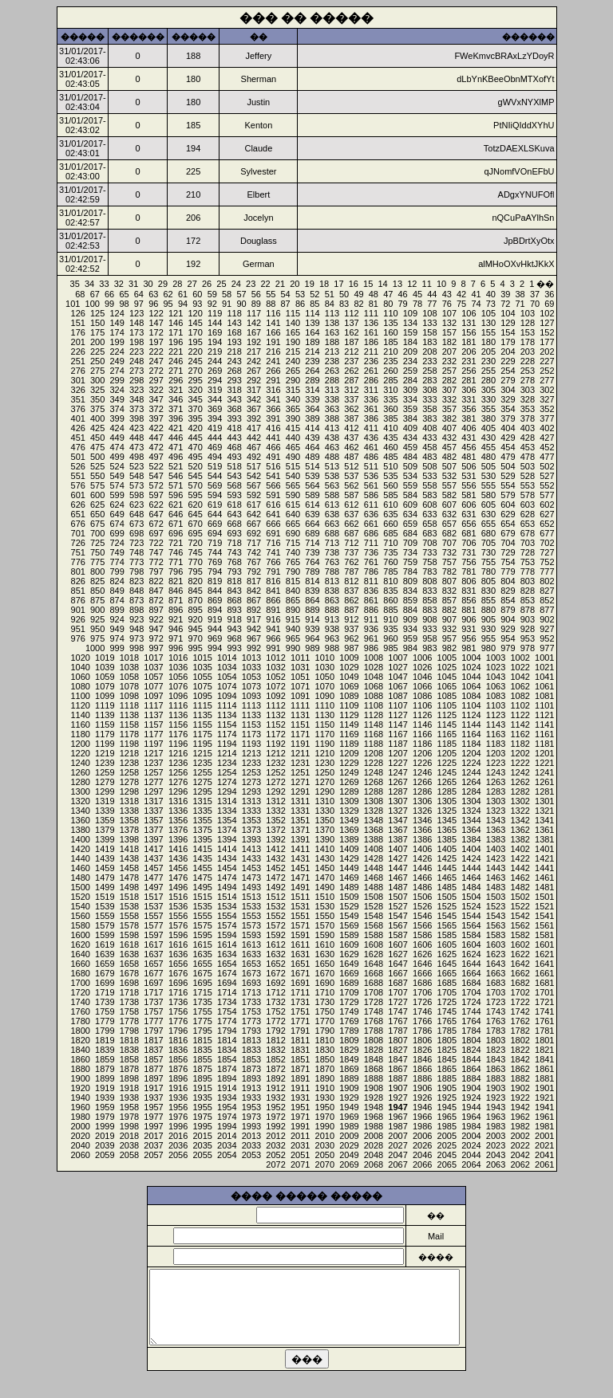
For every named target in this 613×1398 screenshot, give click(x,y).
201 (78, 342)
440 (293, 437)
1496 (178, 887)
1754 (226, 1011)
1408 (373, 849)
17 (338, 284)
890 (293, 610)
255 (488, 370)
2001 (544, 1136)
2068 (373, 1164)
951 (78, 629)
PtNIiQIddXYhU (523, 125)
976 (78, 638)
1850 (324, 1059)
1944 (471, 1107)
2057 (153, 1155)
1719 (104, 992)
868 (234, 600)
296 (175, 380)
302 (547, 390)
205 (488, 351)
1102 (519, 705)
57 (241, 294)
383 (429, 418)
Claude (258, 148)
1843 (495, 1059)
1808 (373, 1040)
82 (358, 303)
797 (155, 571)
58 (226, 294)
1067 (397, 686)
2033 (251, 1145)
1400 (79, 839)
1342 (519, 820)
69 (549, 303)
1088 (373, 696)
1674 (226, 973)
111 (371, 313)
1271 (300, 782)
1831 (300, 1049)
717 (254, 543)
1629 (348, 954)
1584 (471, 935)
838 (332, 590)
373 (136, 409)
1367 (397, 829)
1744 (471, 1011)
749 (116, 552)
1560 (79, 916)
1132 (275, 715)
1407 (397, 849)
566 (273, 485)
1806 (422, 1040)
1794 (226, 1030)
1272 (275, 782)
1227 (397, 763)
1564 (471, 925)
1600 (79, 935)
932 (449, 629)
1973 (251, 1116)
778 (527, 571)
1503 (495, 896)
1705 (447, 992)
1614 (226, 944)
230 (488, 361)
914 (312, 619)
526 (78, 466)
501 (78, 456)
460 (390, 447)
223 (136, 351)
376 (78, 409)
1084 (471, 696)
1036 (178, 667)
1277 (153, 782)
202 (547, 351)
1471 (300, 877)
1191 (300, 743)
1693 (251, 983)
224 (116, 351)
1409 (348, 849)
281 (468, 380)
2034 (226, 1145)
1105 (447, 705)
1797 (153, 1030)
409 (410, 428)
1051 (300, 676)
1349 (348, 820)
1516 (178, 896)
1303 (495, 801)
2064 (471, 1164)
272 (155, 370)
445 (195, 437)
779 (507, 571)
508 (429, 466)
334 (410, 399)
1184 (471, 743)
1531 (300, 906)
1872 (275, 1069)
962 (351, 638)
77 (432, 303)
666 (273, 523)
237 (351, 361)
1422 (519, 858)
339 (312, 399)
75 (461, 303)
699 (116, 533)
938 (332, 629)
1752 (275, 1011)
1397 (153, 839)
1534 (226, 906)
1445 (447, 868)
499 (116, 456)
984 (410, 648)
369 (215, 409)
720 (195, 543)
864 (312, 600)
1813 (251, 1040)
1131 (300, 715)
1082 (519, 696)
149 (116, 323)
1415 (202, 849)
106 (468, 313)
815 (293, 581)
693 (234, 533)
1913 (251, 1088)
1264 (471, 782)
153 (527, 332)
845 (195, 590)
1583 (495, 935)
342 (254, 399)
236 (371, 361)
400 (97, 418)
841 (273, 590)
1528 (373, 906)
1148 (373, 724)
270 (195, 370)
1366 (422, 829)
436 (371, 437)
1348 (373, 820)
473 (136, 447)
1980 (79, 1116)
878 (527, 610)
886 (371, 610)
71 (520, 303)
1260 (79, 772)
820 (195, 581)
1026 (422, 667)
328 (527, 399)
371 (175, 409)
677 (547, 533)
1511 (300, 896)
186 (371, 342)
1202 (519, 753)
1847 (397, 1059)
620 (195, 504)
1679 (104, 973)
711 (371, 543)
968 (234, 638)
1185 (447, 743)
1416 (178, 849)
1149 (348, 724)
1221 (544, 763)
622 (155, 504)
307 (449, 390)
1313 (251, 801)
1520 (79, 896)
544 (215, 476)
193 (234, 342)
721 (175, 543)
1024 (471, 667)
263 (332, 370)
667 (254, 523)
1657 (153, 963)
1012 (275, 657)
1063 (495, 686)
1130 (324, 715)
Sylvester (258, 171)
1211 (300, 753)
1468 (373, 877)
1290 (324, 791)
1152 (275, 724)
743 (234, 552)
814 (312, 581)
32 (119, 284)
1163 (495, 734)
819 (215, 581)
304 (507, 390)
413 (332, 428)
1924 (471, 1097)
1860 (79, 1059)
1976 (178, 1116)
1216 (178, 753)
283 (429, 380)
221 (175, 351)
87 (286, 303)
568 (234, 485)
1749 (348, 1011)
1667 (397, 973)
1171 (300, 734)
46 (403, 294)
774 (116, 562)
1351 (300, 820)
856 (468, 600)
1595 (202, 935)
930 (488, 629)
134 (410, 323)
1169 (348, 734)
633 (429, 514)
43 (447, 294)
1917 (153, 1088)
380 (488, 418)
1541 (544, 916)
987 (351, 648)
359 (410, 409)
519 (215, 466)
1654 (226, 963)
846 (175, 590)
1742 (519, 1011)
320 (195, 390)
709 (410, 543)
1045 (447, 676)
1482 (519, 887)
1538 (129, 906)
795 (195, 571)
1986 (422, 1126)
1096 (178, 696)
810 (390, 581)
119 (215, 313)
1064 (471, 686)
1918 (129, 1088)
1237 (153, 763)
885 (390, 610)
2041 (544, 1155)
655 (488, 523)
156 (468, 332)
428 (527, 437)
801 (78, 571)
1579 (104, 925)
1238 (129, 763)
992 (254, 648)
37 (535, 294)
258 (429, 370)
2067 (397, 1164)
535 (390, 476)
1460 (79, 868)
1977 (153, 1116)
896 (175, 610)
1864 (471, 1069)
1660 (79, 963)
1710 (324, 992)
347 (155, 399)
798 (136, 571)
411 (371, 428)
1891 (300, 1078)
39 (505, 294)
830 (488, 590)
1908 (373, 1088)
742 (254, 552)
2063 (495, 1164)
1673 (251, 973)
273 (136, 370)
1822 (519, 1049)
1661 (544, 973)
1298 (129, 791)
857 (449, 600)
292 (254, 380)
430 (488, 437)
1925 (447, 1097)
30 (147, 284)
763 (332, 562)
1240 (79, 763)
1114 (226, 705)
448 (136, 437)
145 (195, 323)
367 (254, 409)
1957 (153, 1107)
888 (332, 610)
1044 (471, 676)
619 (215, 504)
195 (195, 342)
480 (488, 456)
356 (468, 409)
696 (175, 533)
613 (332, 504)
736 (371, 552)
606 (468, 504)
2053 (251, 1155)
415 (293, 428)
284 (410, 380)
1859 (104, 1059)
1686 (422, 983)
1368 (373, 829)
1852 (275, 1059)
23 (250, 284)
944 (215, 629)
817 (254, 581)
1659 (104, 963)
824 (116, 581)
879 (507, 610)
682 (449, 533)
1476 (178, 877)
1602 (519, 944)
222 (155, 351)
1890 (324, 1078)
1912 (275, 1088)
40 (491, 294)
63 (153, 294)
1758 (129, 1011)
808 (429, 581)
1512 (275, 896)
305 (488, 390)
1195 (202, 743)
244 (215, 361)
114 (312, 313)
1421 (544, 858)
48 (373, 294)
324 (116, 390)
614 (312, 504)
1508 (373, 896)
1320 (79, 801)
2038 (129, 1145)
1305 (447, 801)
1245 (447, 772)
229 (507, 361)
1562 (519, 925)
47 (388, 294)
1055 (202, 676)
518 (234, 466)
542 (254, 476)
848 (136, 590)
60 (197, 294)
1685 (447, 983)
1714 (226, 992)
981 (468, 648)
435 (390, 437)
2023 (495, 1145)
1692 (275, 983)
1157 (153, 724)
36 (549, 294)
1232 (275, 763)
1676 (178, 973)
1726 (422, 1002)
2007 (397, 1136)
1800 (79, 1030)
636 (371, 514)
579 (507, 495)
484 (410, 456)
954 (507, 638)
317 (254, 390)
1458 (129, 868)
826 (78, 581)
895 (195, 610)
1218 (129, 753)
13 (397, 284)
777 (547, 571)
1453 (251, 868)
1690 (324, 983)
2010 (324, 1136)
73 (491, 303)
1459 (104, 868)
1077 (153, 686)
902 (547, 619)
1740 (79, 1002)
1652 (275, 963)
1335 (202, 810)
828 (527, 590)
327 (547, 399)
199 (116, 342)
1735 (202, 1002)
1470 (324, 877)
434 (410, 437)
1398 (129, 839)
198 (136, 342)
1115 (202, 705)
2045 (447, 1155)
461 (371, 447)
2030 (324, 1145)
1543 (495, 916)
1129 (348, 715)
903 (527, 619)
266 (273, 370)
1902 (519, 1088)
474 (116, 447)
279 (507, 380)
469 (215, 447)
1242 (519, 772)
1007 (397, 657)
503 (527, 466)
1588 (373, 935)
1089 (348, 696)
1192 (275, 743)
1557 (153, 916)
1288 (373, 791)
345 (195, 399)
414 (312, 428)
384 (410, 418)
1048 (373, 676)
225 (97, 351)
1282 (519, 791)
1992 (275, 1126)
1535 (202, 906)
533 (429, 476)
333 (429, 399)
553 (527, 485)
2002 (519, 1136)
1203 (495, 753)
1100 (79, 696)
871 (175, 600)
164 (312, 332)
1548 (373, 916)
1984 (471, 1126)
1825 (447, 1049)
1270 (324, 782)
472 (155, 447)
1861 (544, 1069)
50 (344, 294)
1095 (202, 696)
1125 (447, 715)
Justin (259, 102)
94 (183, 303)
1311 (300, 801)
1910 (324, 1088)
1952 (275, 1107)
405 (488, 428)
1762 (519, 1021)
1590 (324, 935)
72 (505, 303)
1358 (129, 820)
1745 (447, 1011)
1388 (373, 839)
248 (136, 361)
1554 (226, 916)
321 (175, 390)
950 (97, 629)
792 (254, 571)
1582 (519, 935)
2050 (324, 1155)
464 (312, 447)
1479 (104, 877)
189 (312, 342)
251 (78, 361)
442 (254, 437)
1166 (422, 734)
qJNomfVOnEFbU (519, 171)
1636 (178, 954)
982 (449, 648)
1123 (495, 715)
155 (488, 332)
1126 (422, 715)
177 (547, 342)
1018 (129, 657)
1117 (153, 705)
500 (97, 456)
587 (351, 495)
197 (155, 342)
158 (429, 332)
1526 (422, 906)
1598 (129, 935)
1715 (202, 992)
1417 (153, 849)
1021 (544, 667)
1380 (79, 829)
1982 (519, 1126)
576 (78, 485)
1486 (422, 887)
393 (234, 418)
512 (351, 466)
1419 (104, 849)
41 (476, 294)
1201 (544, 753)
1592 (275, 935)
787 (351, 571)
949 (116, 629)
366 (273, 409)
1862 (519, 1069)
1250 (324, 772)
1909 (348, 1088)
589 (312, 495)
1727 (397, 1002)
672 (155, 523)
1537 (153, 906)
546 (175, 476)
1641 (544, 963)
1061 (544, 686)
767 (254, 562)
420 (195, 428)
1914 (226, 1088)
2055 (202, 1155)
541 (273, 476)
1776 (178, 1021)
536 (371, 476)
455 (488, 447)
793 (234, 571)
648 (136, 514)
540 (293, 476)
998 (136, 648)
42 (461, 294)
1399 (104, 839)
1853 (251, 1059)
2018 (129, 1136)
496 (175, 456)
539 (312, 476)
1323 (495, 810)
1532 (275, 906)
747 (155, 552)
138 (332, 323)
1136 (178, 715)
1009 (348, 657)
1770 (324, 1021)
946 (175, 629)
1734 (226, 1002)
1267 (397, 782)
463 (332, 447)
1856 (178, 1059)
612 (351, 504)
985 (390, 648)
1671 (300, 973)
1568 (373, 925)
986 (371, 648)
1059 (104, 676)
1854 (226, 1059)
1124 (471, 715)
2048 (373, 1155)
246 (175, 361)
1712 (275, 992)
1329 (348, 810)
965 (293, 638)
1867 (397, 1069)
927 (547, 629)
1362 (519, 829)
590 (293, 495)
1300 (79, 791)
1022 (519, 667)
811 (371, 581)
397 (155, 418)
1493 (251, 887)
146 (175, 323)
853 (527, 600)
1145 (447, 724)
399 (116, 418)
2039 (104, 1145)
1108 (373, 705)
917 (254, 619)
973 (136, 638)
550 (97, 476)
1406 (422, 849)
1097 (153, 696)
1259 (104, 772)
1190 (324, 743)
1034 (226, 667)
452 (547, 447)
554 (507, 485)
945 (195, 629)
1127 (397, 715)
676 (78, 523)
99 (109, 303)
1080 (79, 686)
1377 (153, 829)
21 (280, 284)
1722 (519, 1002)
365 (293, 409)
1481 (544, 887)
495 (195, 456)
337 (351, 399)
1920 (79, 1088)
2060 (79, 1155)
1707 (397, 992)
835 (390, 590)
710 (390, 543)
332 (449, 399)
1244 (471, 772)
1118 (129, 705)
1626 (422, 954)
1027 (397, 667)
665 (293, 523)
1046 (422, 676)
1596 (178, 935)
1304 (471, 801)
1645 (447, 963)
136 (371, 323)
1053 (251, 676)
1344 (471, 820)
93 (197, 303)
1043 (495, 676)
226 (78, 351)
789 (312, 571)
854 (507, 600)
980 (488, 648)
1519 (104, 896)
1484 (471, 887)
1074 (226, 686)
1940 (79, 1097)
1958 (129, 1107)
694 (215, 533)
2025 (447, 1145)
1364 (471, 829)
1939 (104, 1097)
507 (449, 466)
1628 (373, 954)
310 (390, 390)
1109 (348, 705)
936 (371, 629)
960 (390, 638)
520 (195, 466)
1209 (348, 753)
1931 (300, 1097)
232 (449, 361)
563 (332, 485)
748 (136, 552)
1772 (275, 1021)
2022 (519, 1145)
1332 (275, 810)
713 (332, 543)
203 (527, 351)
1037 (153, 667)
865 (293, 600)
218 (234, 351)
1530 (324, 906)
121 (175, 313)
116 (273, 313)
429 (507, 437)
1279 (104, 782)
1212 (275, 753)
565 (293, 485)
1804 (471, 1040)
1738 (129, 1002)
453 (527, 447)
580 (488, 495)
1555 (202, 916)
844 (215, 590)
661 (371, 523)
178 (527, 342)
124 (116, 313)
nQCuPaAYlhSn (523, 217)
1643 (495, 963)
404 (507, 428)
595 (195, 495)
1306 (422, 801)
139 (312, 323)
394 (215, 418)
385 (390, 418)
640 (293, 514)
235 (390, 361)
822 (155, 581)
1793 (251, 1030)
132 (449, 323)
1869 (348, 1069)
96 (153, 303)
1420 (79, 849)
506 (468, 466)
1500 (79, 887)
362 (351, 409)
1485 (447, 887)
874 (116, 600)
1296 (178, 791)
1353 (251, 820)
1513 (251, 896)
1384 (471, 839)
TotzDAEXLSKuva (519, 148)
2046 (422, 1155)
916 (273, 619)
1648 (373, 963)
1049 (348, 676)
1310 (324, 801)
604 (507, 504)
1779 (104, 1021)
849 (116, 590)
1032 (275, 667)
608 (429, 504)
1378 (129, 829)
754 (507, 562)
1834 (226, 1049)
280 (488, 380)
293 (234, 380)
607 (449, 504)
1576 (178, 925)
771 (175, 562)
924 (116, 619)
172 (155, 332)
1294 (226, 791)
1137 (153, 715)
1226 (422, 763)
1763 (495, 1021)
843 (234, 590)
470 (195, 447)
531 (468, 476)
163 (332, 332)
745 (195, 552)
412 (351, 428)
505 (488, 466)
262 (351, 370)
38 (520, 294)
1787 (397, 1030)
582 (449, 495)
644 (215, 514)
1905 (447, 1088)
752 (547, 562)
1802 (519, 1040)
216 (273, 351)
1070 (324, 686)
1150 (324, 724)
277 (547, 380)
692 (254, 533)
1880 (79, 1069)
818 (234, 581)
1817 (153, 1040)
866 (273, 600)
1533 (251, 906)
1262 (519, 782)
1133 (251, 715)
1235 (202, 763)
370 (195, 409)
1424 (471, 858)
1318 (129, 801)
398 (136, 418)
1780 (79, 1021)
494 (215, 456)
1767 (397, 1021)
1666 (422, 973)
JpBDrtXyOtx (529, 240)
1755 (202, 1011)
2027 (397, 1145)
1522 (519, 906)
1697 (153, 983)
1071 (300, 686)
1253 (251, 772)
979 (507, 648)
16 (353, 284)
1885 (447, 1078)
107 (449, 313)
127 (547, 323)
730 (488, 552)
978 (527, 648)
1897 (153, 1078)
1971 (300, 1116)
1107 (397, 705)
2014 (226, 1136)
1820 (79, 1040)
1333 (251, 810)
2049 (348, 1155)
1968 (373, 1116)
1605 (447, 944)
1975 (202, 1116)
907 (449, 619)
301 (78, 380)
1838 (129, 1049)
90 (241, 303)
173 (136, 332)
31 (133, 284)
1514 (226, 896)
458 (429, 447)
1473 (251, 877)
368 (234, 409)
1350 (324, 820)
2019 (104, 1136)
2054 (226, 1155)
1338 (129, 810)
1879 (104, 1069)
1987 (397, 1126)
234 (410, 361)
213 (332, 351)
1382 (519, 839)
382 (449, 418)
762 (351, 562)
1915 (202, 1088)
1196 (178, 743)
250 (97, 361)
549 (116, 476)
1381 (544, 839)
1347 (397, 820)
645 (195, 514)
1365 (447, 829)
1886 (422, 1078)
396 (175, 418)
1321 (544, 810)
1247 (397, 772)
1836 (178, 1049)
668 (234, 523)
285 (390, 380)
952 (547, 638)
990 (293, 648)
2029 (348, 1145)
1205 (447, 753)
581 (468, 495)
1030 (324, 667)
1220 (79, 753)
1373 (251, 829)
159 (410, 332)
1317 (153, 801)
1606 (422, 944)
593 (234, 495)
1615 (202, 944)
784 (410, 571)
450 (97, 437)
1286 (422, 791)
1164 (471, 734)
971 (175, 638)
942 (254, 629)
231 (468, 361)
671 (175, 523)
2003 (495, 1136)
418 (234, 428)
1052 (275, 676)
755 (488, 562)
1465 (447, 877)
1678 (129, 973)
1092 (275, 696)
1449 (348, 868)
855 (488, 600)
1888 (373, 1078)
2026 (422, 1145)
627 (547, 514)
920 (195, 619)
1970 (324, 1116)
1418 (129, 849)
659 (410, 523)
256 (468, 370)
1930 (324, 1097)
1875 (202, 1069)
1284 (471, 791)
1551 (300, 916)
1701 (544, 992)
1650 (324, 963)
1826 (422, 1049)
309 (410, 390)
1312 (275, 801)
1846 (422, 1059)
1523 (495, 906)
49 (358, 294)
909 (410, 619)
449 (116, 437)
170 (195, 332)
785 (390, 571)
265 (293, 370)
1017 (153, 657)
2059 (104, 1155)
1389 (348, 839)
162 (351, 332)
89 (256, 303)
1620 (79, 944)
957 (449, 638)
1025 (447, 667)
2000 (79, 1126)
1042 (519, 676)
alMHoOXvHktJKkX (516, 264)
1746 (422, 1011)
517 (254, 466)
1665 (447, 973)
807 (449, 581)
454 (507, 447)
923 (136, 619)
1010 (324, 657)
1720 (79, 992)
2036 (178, 1145)
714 (312, 543)
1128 (373, 715)
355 (488, 409)
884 (410, 610)
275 (97, 370)
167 (254, 332)
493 (234, 456)
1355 (202, 820)
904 (507, 619)
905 (488, 619)
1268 (373, 782)
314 (312, 390)
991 (273, 648)
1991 (300, 1126)
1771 (300, 1021)
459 (410, 447)
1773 (251, 1021)
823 (136, 581)
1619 (104, 944)
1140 (79, 715)
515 (293, 466)
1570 (324, 925)
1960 (79, 1107)
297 (155, 380)
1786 (422, 1030)
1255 (202, 772)
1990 (324, 1126)
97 (139, 303)
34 (89, 284)
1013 (251, 657)
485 (390, 456)
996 (175, 648)
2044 (471, 1155)
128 (527, 323)
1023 (495, 667)
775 (97, 562)
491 (273, 456)
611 (371, 504)
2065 (447, 1164)
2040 (79, 1145)
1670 (324, 973)
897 (155, 610)
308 (429, 390)
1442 (519, 868)
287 (351, 380)
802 (547, 581)
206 (468, 351)
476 (78, 447)
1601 (544, 944)
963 (332, 638)
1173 (251, 734)
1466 (422, 877)
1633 (251, 954)
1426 (422, 858)
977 (547, 648)
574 (116, 485)
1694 (226, 983)
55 (270, 294)
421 (175, 428)
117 (254, 313)
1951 (300, 1107)
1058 (129, 676)
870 (195, 600)
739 (312, 552)
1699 (104, 983)
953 (527, 638)
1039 (104, 667)
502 (547, 466)
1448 (373, 868)
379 (507, 418)
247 (155, 361)
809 (410, 581)
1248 (373, 772)
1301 (544, 801)
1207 (397, 753)
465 (293, 447)
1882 (519, 1078)
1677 (153, 973)
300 (97, 380)
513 (332, 466)
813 (332, 581)
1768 (373, 1021)
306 (468, 390)
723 (136, 543)
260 (390, 370)
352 (547, 409)
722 (155, 543)
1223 (495, 763)
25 (221, 284)
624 (116, 504)
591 (273, 495)
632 (449, 514)
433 (429, 437)
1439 (104, 858)
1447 (397, 868)
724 (116, 543)
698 (136, 533)
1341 (544, 820)
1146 (422, 724)
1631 (300, 954)
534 (410, 476)
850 (97, 590)
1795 (202, 1030)
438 (332, 437)
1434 (226, 858)
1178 (129, 734)
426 (78, 428)
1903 (495, 1088)
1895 (202, 1078)
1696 (178, 983)
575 (97, 485)
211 (371, 351)
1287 (397, 791)
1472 (275, 877)
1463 (495, 877)
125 (97, 313)
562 (351, 485)
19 (309, 284)
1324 (471, 810)
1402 (519, 849)
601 (78, 495)
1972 (275, 1116)
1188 (373, 743)
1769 (348, 1021)
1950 (324, 1107)
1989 (348, 1126)
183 (429, 342)
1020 (79, 657)
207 (449, 351)
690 (293, 533)
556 (468, 485)
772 (155, 562)
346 (175, 399)
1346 (422, 820)
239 (312, 361)
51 (329, 294)
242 (254, 361)
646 (175, 514)
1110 (324, 705)
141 (273, 323)
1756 (178, 1011)
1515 (202, 896)
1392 (275, 839)
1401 (544, 849)
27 (192, 284)
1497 (153, 887)
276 (78, 370)
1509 (348, 896)
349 (116, 399)
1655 (202, 963)
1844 (471, 1059)
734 (410, 552)
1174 (226, 734)
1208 (373, 753)
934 (410, 629)
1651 (300, 963)
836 (371, 590)
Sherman (259, 79)
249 (116, 361)
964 (312, 638)
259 (410, 370)
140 (293, 323)
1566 (422, 925)
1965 (447, 1116)
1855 (202, 1059)
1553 (251, 916)
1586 (422, 935)
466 (273, 447)
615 (293, 504)
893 (234, 610)
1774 (226, 1021)
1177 (153, 734)
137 (351, 323)
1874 (226, 1069)
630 (488, 514)
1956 (178, 1107)
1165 (447, 734)
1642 (519, 963)
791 (273, 571)
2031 (300, 1145)
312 (351, 390)
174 (116, 332)
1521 (544, 906)
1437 (153, 858)
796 (175, 571)
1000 (95, 648)
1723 (495, 1002)
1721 (544, 1002)
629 (507, 514)
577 (547, 495)
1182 (519, 743)
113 (332, 313)
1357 (153, 820)
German (259, 264)
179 (507, 342)
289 (312, 380)
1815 (202, 1040)
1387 (397, 839)
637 (351, 514)
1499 (104, 887)
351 (78, 399)
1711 (300, 992)
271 (175, 370)
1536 (178, 906)
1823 (495, 1049)
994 (215, 648)
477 (547, 456)
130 (488, 323)
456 (468, 447)
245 (195, 361)
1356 (178, 820)
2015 (202, 1136)
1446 (422, 868)
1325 (447, 810)
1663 (495, 973)
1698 (129, 983)
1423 (495, 858)
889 (312, 610)
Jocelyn (258, 217)
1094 (226, 696)
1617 (153, 944)
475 (97, 447)
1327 (397, 810)
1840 (79, 1049)
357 (449, 409)
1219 (104, 753)
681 (468, 533)
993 (234, 648)
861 (371, 600)
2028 (373, 1145)
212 (351, 351)
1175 (202, 734)
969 (215, 638)
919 (215, 619)
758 (429, 562)
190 (293, 342)
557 (449, 485)
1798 (129, 1030)
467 (254, 447)
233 (429, 361)
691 (273, 533)
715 (293, 543)
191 (273, 342)
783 (429, 571)
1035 (202, 667)
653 (527, 523)
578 (527, 495)
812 (351, 581)
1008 (373, 657)
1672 (275, 973)
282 (449, 380)
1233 (251, 763)
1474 (226, 877)
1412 (275, 849)
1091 (300, 696)
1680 (79, 973)
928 (527, 629)
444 (215, 437)
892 (254, 610)
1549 (348, 916)
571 (175, 485)
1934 (226, 1097)
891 (273, 610)
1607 (397, 944)
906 (468, 619)
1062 (519, 686)
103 (527, 313)
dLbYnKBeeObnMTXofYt (505, 79)
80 (388, 303)
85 (314, 303)
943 (234, 629)
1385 (447, 839)
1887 (397, 1078)
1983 (495, 1126)
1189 (348, 743)
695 (195, 533)
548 (136, 476)
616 (273, 504)
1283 (495, 791)
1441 (544, 868)
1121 (544, 715)
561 (371, 485)
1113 (251, 705)
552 (547, 485)
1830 (324, 1049)
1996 (178, 1126)
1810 (324, 1040)
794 (215, 571)
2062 (519, 1164)
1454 (226, 868)
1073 (251, 686)
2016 (178, 1136)
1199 (104, 743)
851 (78, 590)
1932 (275, 1097)
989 (312, 648)
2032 (275, 1145)
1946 (422, 1107)
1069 (348, 686)
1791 (300, 1030)
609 (410, 504)
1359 (104, 820)
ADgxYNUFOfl (526, 194)
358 (429, 409)
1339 (104, 810)
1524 (471, 906)
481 (468, 456)
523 (136, 466)
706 (468, 543)
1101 (544, 705)
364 (312, 409)
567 (254, 485)
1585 (447, 935)
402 (547, 428)
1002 (519, 657)
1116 (178, 705)
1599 (104, 935)
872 (155, 600)
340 (293, 399)
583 (429, 495)
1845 (447, 1059)
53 (300, 294)
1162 (519, 734)
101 (72, 303)
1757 (153, 1011)
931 (468, 629)
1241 (544, 772)
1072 (275, 686)
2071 (300, 1164)
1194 (226, 743)
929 (507, 629)
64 (139, 294)
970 (195, 638)
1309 (348, 801)
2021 (544, 1145)
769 (215, 562)
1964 (471, 1116)
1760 (79, 1011)
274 (116, 370)
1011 (300, 657)
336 (371, 399)
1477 (153, 877)
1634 (226, 954)
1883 (495, 1078)
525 (97, 466)
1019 (104, 657)
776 (78, 562)
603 (527, 504)
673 (136, 523)
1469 (348, 877)
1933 (251, 1097)
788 (332, 571)
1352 (275, 820)
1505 (447, 896)
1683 (495, 983)
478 (527, 456)
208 (429, 351)
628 (527, 514)
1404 (471, 849)
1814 (226, 1040)
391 (273, 418)
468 (234, 447)
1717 (153, 992)
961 (371, 638)
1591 (300, 935)
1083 (495, 696)
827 (547, 590)
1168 (373, 734)
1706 (422, 992)
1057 (153, 676)
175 (97, 332)
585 (390, 495)
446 (175, 437)
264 (312, 370)
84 (329, 303)
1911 (300, 1088)
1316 (178, 801)
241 (273, 361)
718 (234, 543)
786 (371, 571)
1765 (447, 1021)
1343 (495, 820)
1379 (104, 829)
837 (351, 590)
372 (155, 409)
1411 (300, 849)
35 (75, 284)
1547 (397, 916)
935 (390, 629)
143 (234, 323)
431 (468, 437)
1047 (397, 676)
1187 (397, 743)
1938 (129, 1097)
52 (314, 294)
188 (332, 342)
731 (468, 552)
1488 (373, 887)
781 (468, 571)
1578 (129, 925)
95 (168, 303)
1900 (79, 1078)
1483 (495, 887)
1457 (153, 868)
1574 (226, 925)
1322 (519, 810)
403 (527, 428)
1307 (397, 801)
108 (429, 313)
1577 (153, 925)
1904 (471, 1088)
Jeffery (258, 56)
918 (234, 619)
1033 (251, 667)
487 (351, 456)
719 (215, 543)
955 (488, 638)
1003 (495, 657)
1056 (178, 676)
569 (215, 485)
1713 (251, 992)
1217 (153, 753)
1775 (202, 1021)
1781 (544, 1030)
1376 (178, 829)
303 (527, 390)
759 (410, 562)
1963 (495, 1116)
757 (449, 562)
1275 (202, 782)
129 (507, 323)
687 (351, 533)
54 (286, 294)
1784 (471, 1030)
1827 (397, 1049)
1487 (397, 887)
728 (527, 552)
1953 (251, 1107)
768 (234, 562)
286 (371, 380)
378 (527, 418)
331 (468, 399)
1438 (129, 858)
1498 (129, 887)
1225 (447, 763)
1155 (202, 724)
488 (332, 456)
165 (293, 332)
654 (507, 523)
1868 (373, 1069)
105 (488, 313)
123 (136, 313)
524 (116, 466)
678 (527, 533)
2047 (397, 1155)
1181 (544, 743)
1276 (178, 782)
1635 (202, 954)
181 (468, 342)
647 (155, 514)
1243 (495, 772)
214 (312, 351)
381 (468, 418)
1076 (178, 686)
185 (390, 342)
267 (254, 370)
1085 (447, 696)
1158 (129, 724)
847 (155, 590)
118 (234, 313)
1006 (422, 657)
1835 (202, 1049)
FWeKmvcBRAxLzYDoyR (504, 56)
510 (390, 466)
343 (234, 399)
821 (175, 581)
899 (116, 610)
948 (136, 629)
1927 (397, 1097)
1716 (178, 992)
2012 (275, 1136)
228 (527, 361)
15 (368, 284)
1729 (348, 1002)
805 (488, 581)
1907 (397, 1088)
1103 (495, 705)
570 (195, 485)
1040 (79, 667)
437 (351, 437)
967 (254, 638)
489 (312, 456)
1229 (348, 763)
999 (116, 648)
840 (293, 590)
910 (390, 619)
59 (212, 294)
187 (351, 342)
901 (78, 610)
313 (332, 390)
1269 (348, 782)
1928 (373, 1097)
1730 (324, 1002)
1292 (275, 791)
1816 (178, 1040)
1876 (178, 1069)
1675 (202, 973)
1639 (104, 954)
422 (155, 428)
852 (547, 600)
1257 (153, 772)
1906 (422, 1088)
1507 (397, 896)
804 (507, 581)
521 (175, 466)
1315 (202, 801)
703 (527, 543)
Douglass (258, 240)
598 (136, 495)
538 (332, 476)
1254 (226, 772)
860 (390, 600)
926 (78, 619)
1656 (178, 963)
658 (429, 523)
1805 (447, 1040)
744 (215, 552)
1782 (519, 1030)
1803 (495, 1040)
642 (254, 514)
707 (449, 543)
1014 (226, 657)
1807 (397, 1040)
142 (254, 323)
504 (507, 466)
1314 (226, 801)
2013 (251, 1136)
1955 (202, 1107)
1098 (129, 696)
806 (468, 581)
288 (332, 380)
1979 (104, 1116)
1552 (275, 916)
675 (97, 523)
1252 (275, 772)
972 (155, 638)
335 (390, 399)
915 (293, 619)
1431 (300, 858)
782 (449, 571)
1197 (153, 743)
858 (429, 600)
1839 (104, 1049)
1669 (348, 973)
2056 (178, 1155)
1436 (178, 858)
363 (332, 409)
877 (547, 610)
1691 (300, 983)
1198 (129, 743)
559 (410, 485)
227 (547, 361)
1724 (471, 1002)
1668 (373, 973)
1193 (251, 743)
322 (155, 390)
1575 (202, 925)
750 (97, 552)
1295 (202, 791)
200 (97, 342)
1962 (519, 1116)
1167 (397, 734)
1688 (373, 983)
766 (273, 562)
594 (215, 495)
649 (116, 514)
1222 (519, 763)
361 (371, 409)
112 (351, 313)
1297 (153, 791)
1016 (178, 657)
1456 (178, 868)
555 (488, 485)
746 (175, 552)
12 (412, 284)
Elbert (259, 194)
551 (78, 476)
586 (371, 495)
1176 (178, 734)
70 (535, 303)
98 (124, 303)
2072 (275, 1164)
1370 (324, 829)
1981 (544, 1126)
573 (136, 485)
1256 (178, 772)
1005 (447, 657)
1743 (495, 1011)
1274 (226, 782)
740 (293, 552)
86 (300, 303)
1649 (348, 963)
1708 (373, 992)
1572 (275, 925)
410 (390, 428)
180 (488, 342)
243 (234, 361)
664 (312, 523)
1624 (471, 954)
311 (371, 390)
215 (293, 351)
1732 (275, 1002)
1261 (544, 782)
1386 (422, 839)
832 (449, 590)
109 (410, 313)
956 (468, 638)
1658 (129, 963)
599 (116, 495)
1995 (202, 1126)
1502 (519, 896)
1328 (373, 810)
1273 (251, 782)
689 (312, 533)
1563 (495, 925)
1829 (348, 1049)
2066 (422, 1164)
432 (449, 437)
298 (136, 380)
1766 (422, 1021)
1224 (471, 763)
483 (429, 456)
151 (78, 323)
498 (136, 456)
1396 (178, 839)
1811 (300, 1040)
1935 (202, 1097)
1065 (447, 686)
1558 (129, 916)
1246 (422, 772)
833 (429, 590)
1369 (348, 829)
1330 (324, 810)
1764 (471, 1021)
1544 (471, 916)
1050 (324, 676)
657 (449, 523)
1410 (324, 849)
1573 (251, 925)
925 (97, 619)
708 (429, 543)
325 (97, 390)
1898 (129, 1078)
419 (215, 428)
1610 (324, 944)
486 (371, 456)
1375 (202, 829)
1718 (129, 992)
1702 (519, 992)
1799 (104, 1030)
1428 (373, 858)
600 (97, 495)
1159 (104, 724)
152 (547, 332)
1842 (519, 1059)
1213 (251, 753)
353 (527, 409)
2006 (422, 1136)
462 (351, 447)
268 (234, 370)
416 (273, 428)
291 (273, 380)
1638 (129, 954)
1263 (495, 782)
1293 (251, 791)
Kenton (258, 125)
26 (207, 284)
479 (507, 456)
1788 (373, 1030)
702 (547, 543)
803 (527, 581)
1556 (178, 916)
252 (547, 370)
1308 (373, 801)
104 (507, 313)
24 (236, 284)
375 (97, 409)
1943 (495, 1107)
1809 (348, 1040)
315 (293, 390)
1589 (348, 935)
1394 (226, 839)
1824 (471, 1049)
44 (432, 294)
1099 (104, 696)
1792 (275, 1030)
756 (468, 562)
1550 (324, 916)
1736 (178, 1002)
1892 (275, 1078)
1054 (226, 676)
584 (410, 495)
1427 (397, 858)
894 (215, 610)
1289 (348, 791)
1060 (79, 676)
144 (215, 323)
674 (116, 523)
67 (95, 294)
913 (332, 619)
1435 (202, 858)
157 (449, 332)
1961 (544, 1116)
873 (136, 600)
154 (507, 332)
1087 (397, 696)
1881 (544, 1078)
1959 (104, 1107)
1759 (104, 1011)
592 (254, 495)
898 (136, 610)
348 (136, 399)
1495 (202, 887)
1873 (251, 1069)
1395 (202, 839)
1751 (300, 1011)
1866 (422, 1069)
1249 (348, 772)
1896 (178, 1078)
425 (97, 428)
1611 (300, 944)
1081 (544, 696)
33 (104, 284)
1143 (495, 724)
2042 (519, 1155)
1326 (422, 810)
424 (116, 428)
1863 (495, 1069)
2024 (471, 1145)
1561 (544, 925)
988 (332, 648)
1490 (324, 887)
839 (312, 590)
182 (449, 342)
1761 (544, 1021)
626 (78, 504)
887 (351, 610)
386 (371, 418)
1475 (202, 877)
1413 (251, 849)
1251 (300, 772)
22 (265, 284)
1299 (104, 791)
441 (273, 437)
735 (390, 552)
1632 (275, 954)
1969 (348, 1116)
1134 (226, 715)
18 (324, 284)
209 (410, 351)
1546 (422, 916)
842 (254, 590)
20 (294, 284)
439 (312, 437)
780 (488, 571)
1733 (251, 1002)
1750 (324, 1011)
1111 (300, 705)
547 (155, 476)
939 (312, 629)
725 (97, 543)
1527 (397, 906)
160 (390, 332)
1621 (544, 954)
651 (78, 514)
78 (417, 303)
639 (312, 514)
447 (155, 437)
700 (97, 533)
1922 (519, 1097)
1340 (79, 810)
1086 (422, 696)
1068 (373, 686)
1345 (447, 820)
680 (488, 533)
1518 (129, 896)
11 (427, 284)
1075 (202, 686)
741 (273, 552)
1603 (495, 944)
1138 (129, 715)
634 (410, 514)
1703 (495, 992)
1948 (373, 1107)
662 (351, 523)
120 (195, 313)
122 (155, 313)
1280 (79, 782)
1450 (324, 868)
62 (168, 294)
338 (332, 399)
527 (547, 476)
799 (116, 571)
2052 (275, 1155)
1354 (226, 820)
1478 (129, 877)
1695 (202, 983)
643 (234, 514)
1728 (373, 1002)
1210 (324, 753)
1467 (397, 877)
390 (293, 418)
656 (468, 523)
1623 (495, 954)
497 (155, 456)
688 (332, 533)
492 (254, 456)
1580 (79, 925)
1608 (373, 944)
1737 (153, 1002)
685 (390, 533)
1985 (447, 1126)
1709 (348, 992)
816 (273, 581)
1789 (348, 1030)
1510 (324, 896)
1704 (471, 992)
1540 (79, 906)
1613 (251, 944)
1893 (251, 1078)
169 (215, 332)
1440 (79, 858)
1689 (348, 983)
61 (183, 294)
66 (109, 294)
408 (429, 428)
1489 (348, 887)
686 (371, 533)
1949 (348, 1107)
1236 (178, 763)
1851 (300, 1059)
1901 (544, 1088)
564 (312, 485)
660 (390, 523)
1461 (544, 877)
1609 (348, 944)
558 (429, 485)
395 (195, 418)
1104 (471, 705)
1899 (104, 1078)
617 (254, 504)
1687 (397, 983)
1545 (447, 916)
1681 (544, 983)
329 (507, 399)
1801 (544, 1040)
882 (449, 610)
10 (441, 284)
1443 (495, 868)
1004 (471, 657)
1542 (519, 916)
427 (547, 437)
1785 (447, 1030)
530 (488, 476)
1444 (471, 868)
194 (215, 342)
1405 (447, 849)
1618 (129, 944)
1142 (519, 724)
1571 (300, 925)
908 (429, 619)
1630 (324, 954)
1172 (275, 734)
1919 (104, 1088)
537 (351, 476)
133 (429, 323)
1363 (495, 829)
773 (136, 562)
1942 (519, 1107)
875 (97, 600)
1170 (324, 734)
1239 (104, 763)
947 (155, 629)
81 (373, 303)
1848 (373, 1059)
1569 (348, 925)
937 (351, 629)
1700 (79, 983)
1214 (226, 753)
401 (78, 418)
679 (507, 533)
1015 (202, 657)
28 (177, 284)
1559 (104, 916)
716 (273, 543)
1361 (544, 829)
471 (175, 447)
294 (215, 380)
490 (293, 456)
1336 (178, 810)
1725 (447, 1002)
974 (116, 638)
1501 (544, 896)
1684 (471, 983)
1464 (471, 877)
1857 (153, 1059)
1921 (544, 1097)
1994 (226, 1126)
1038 (129, 667)
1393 (251, 839)
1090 (324, 696)
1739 (104, 1002)
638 (332, 514)
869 (215, 600)
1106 (422, 705)
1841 (544, 1059)
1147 (397, 724)
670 (195, 523)
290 (293, 380)
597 (155, 495)
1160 (79, 724)
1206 (422, 753)
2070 (324, 1164)
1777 (153, 1021)
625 (97, 504)
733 (429, 552)
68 (80, 294)
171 (175, 332)
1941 (544, 1107)
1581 (544, 935)
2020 (79, 1136)
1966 (422, 1116)
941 (273, 629)
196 (175, 342)
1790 (324, 1030)
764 (312, 562)
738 (332, 552)
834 (410, 590)
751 (78, 552)
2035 (202, 1145)
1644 (471, 963)
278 (527, 380)
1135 (202, 715)
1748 (373, 1011)
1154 (226, 724)
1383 (495, 839)
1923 (495, 1097)
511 (371, 466)
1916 (178, 1088)
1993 (251, 1126)
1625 (447, 954)
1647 (397, 963)
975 (97, 638)
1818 (129, 1040)
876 (78, 600)
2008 (373, 1136)
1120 (79, 705)
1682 (519, 983)
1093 (251, 696)
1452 (275, 868)
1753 (251, 1011)
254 (507, 370)
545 (195, 476)
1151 (300, 724)
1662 (519, 973)
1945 (447, 1107)
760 (390, 562)
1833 (251, 1049)
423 (136, 428)
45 (417, 294)
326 (78, 390)
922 (155, 619)
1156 (178, 724)
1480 (79, 877)
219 (215, 351)
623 (136, 504)
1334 (226, 810)
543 (234, 476)
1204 (471, 753)
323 (136, 390)
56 (256, 294)
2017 (153, 1136)
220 (195, 351)
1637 (153, 954)
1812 (275, 1040)
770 (195, 562)
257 (449, 370)
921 (175, 619)
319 (215, 390)
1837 (153, 1049)
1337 (153, 810)
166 (273, 332)
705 (488, 543)
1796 (178, 1030)
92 (212, 303)
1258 (129, 772)
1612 (275, 944)
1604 (471, 944)
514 (312, 466)
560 (390, 485)
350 (97, 399)
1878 (129, 1069)
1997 (153, 1126)
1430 (324, 858)
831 (468, 590)
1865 (447, 1069)
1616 (178, 944)
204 (507, 351)
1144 (471, 724)
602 (547, 504)
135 (390, 323)
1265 (447, 782)
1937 (153, 1097)
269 (215, 370)
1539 (104, 906)
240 (293, 361)
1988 (373, 1126)
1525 (447, 906)
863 (332, 600)
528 (527, 476)
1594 (226, 935)
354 (507, 409)
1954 (226, 1107)
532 (449, 476)
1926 (422, 1097)
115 (293, 313)
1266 (422, 782)
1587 (397, 935)
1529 (348, 906)
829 (507, 590)
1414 (226, 849)
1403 (495, 849)
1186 (422, 743)
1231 (300, 763)
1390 (324, 839)
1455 (202, 868)
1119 (104, 705)
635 (390, 514)
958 (429, 638)
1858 (129, 1059)
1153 (251, 724)
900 (97, 610)
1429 (348, 858)
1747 (397, 1011)
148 (136, 323)
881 (468, 610)
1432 (275, 858)
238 (332, 361)
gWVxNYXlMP (526, 102)
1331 (300, 810)
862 (351, 600)
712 (351, 543)
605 (488, 504)
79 (403, 303)
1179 (104, 734)
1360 (79, 820)
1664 (471, 973)
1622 (519, 954)
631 (468, 514)
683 (429, 533)
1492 (275, 887)
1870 (324, 1069)
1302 (519, 801)
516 (273, 466)
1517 (153, 896)
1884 (471, 1078)
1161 (544, 734)
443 (234, 437)
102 (547, 313)
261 (371, 370)
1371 (300, 829)
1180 (79, 734)
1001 (544, 657)
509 (410, 466)
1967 (397, 1116)
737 (351, 552)
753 (527, 562)
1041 (544, 676)
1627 (397, 954)
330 (488, 399)
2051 (300, 1155)
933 (429, 629)
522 (155, 466)
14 (382, 284)
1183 (495, 743)
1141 (544, 724)
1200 (79, 743)
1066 (422, 686)
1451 (300, 868)
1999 (104, 1126)
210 (390, 351)
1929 (348, 1097)
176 (78, 332)
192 (254, 342)
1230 (324, 763)
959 (410, 638)
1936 (178, 1097)
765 (293, 562)
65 (124, 294)
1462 (519, 877)
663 (332, 523)
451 (78, 437)
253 (527, 370)
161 (371, 332)
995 (195, 648)
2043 (495, 1155)
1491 (300, 887)
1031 (300, 667)
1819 (104, 1040)
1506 (422, 896)
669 (215, 523)
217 (254, 351)
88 (270, 303)
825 (97, 581)
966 (273, 638)
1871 (300, 1069)
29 (163, 284)
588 (332, 495)
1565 (447, 925)
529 (507, 476)
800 (97, 571)
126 (78, 313)
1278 (129, 782)
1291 (300, 791)
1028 (373, 667)
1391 (300, 839)
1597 (153, 935)
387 (351, 418)
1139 (104, 715)
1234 (226, 763)
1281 (544, 791)
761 (371, 562)
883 (429, 610)
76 (447, 303)
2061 (544, 1164)
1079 (104, 686)
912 (351, 619)
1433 (251, 858)
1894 (226, 1078)
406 (468, 428)
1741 (544, 1011)
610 (390, 504)
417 (254, 428)
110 (390, 313)
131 (468, 323)
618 (234, 504)
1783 (495, 1030)
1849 (348, 1059)
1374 (226, 829)
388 (332, 418)
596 (175, 495)
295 (195, 380)
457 (449, 447)
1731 (300, 1002)
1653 (251, 963)
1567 (397, 925)
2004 (471, 1136)
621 (175, 504)
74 (476, 303)
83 (344, 303)
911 (371, 619)
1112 (275, 705)
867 (254, 600)
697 (155, 533)
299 (116, 380)
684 (410, 533)
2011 (300, 1136)
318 (234, 390)
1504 (471, 896)
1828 (373, 1049)
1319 (104, 801)
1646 (422, 963)
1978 (129, 1116)
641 (273, 514)
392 (254, 418)
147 (155, 323)
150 (97, 323)
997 (155, 648)
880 (488, 610)
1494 (226, 887)
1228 (373, 763)
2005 (447, 1136)
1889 (348, 1078)
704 (507, 543)
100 (92, 303)
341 (273, 399)
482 (449, 456)
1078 (129, 686)
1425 (447, 858)
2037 (153, 1145)
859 (410, 600)
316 (273, 390)
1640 (79, 954)
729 (507, 552)
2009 (348, 1136)
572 (155, 485)
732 (449, 552)
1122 (519, 715)
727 (547, 552)
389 (312, 418)
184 (410, 342)
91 (226, 303)
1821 (544, 1049)
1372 (275, 829)
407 (449, 428)
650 (97, 514)
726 (78, 543)
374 (116, 409)
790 (293, 571)
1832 (275, 1049)
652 (547, 523)
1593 (251, 935)
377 (547, 418)
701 (78, 533)
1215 (202, 753)
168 (234, 332)
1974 (226, 1116)
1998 (129, 1126)
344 (215, 399)
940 (293, 629)
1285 (447, 791)
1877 (153, 1069)
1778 (129, 1021)
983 (429, 648)
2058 (129, 1155)
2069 (348, 1164)
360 (390, 409)
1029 (348, 667)
